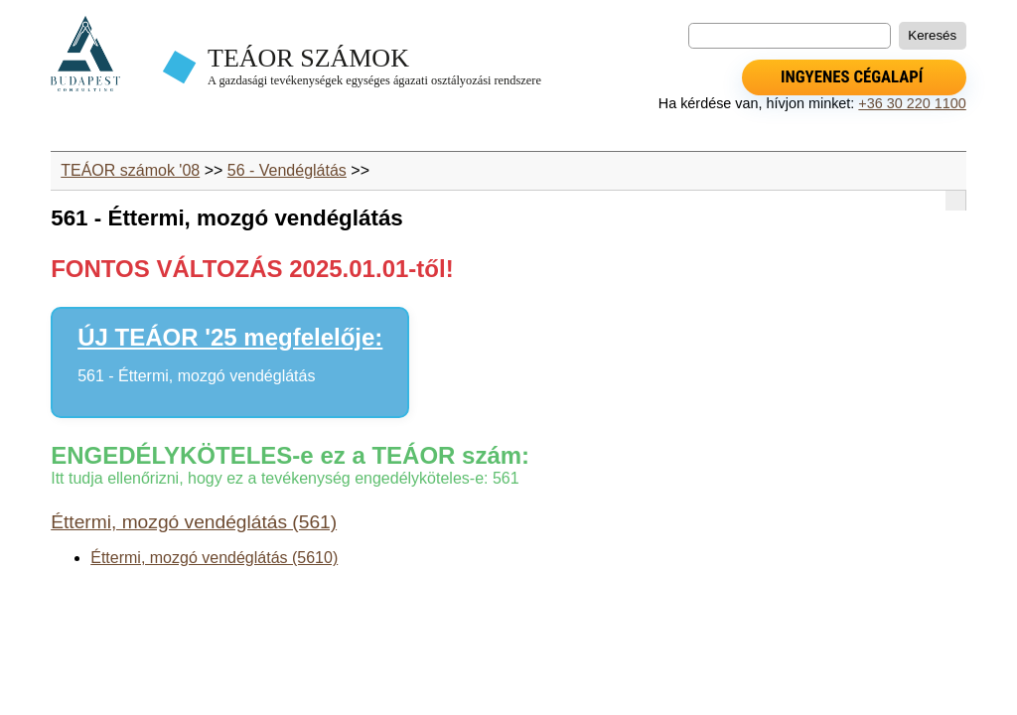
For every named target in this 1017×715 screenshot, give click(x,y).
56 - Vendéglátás (287, 170)
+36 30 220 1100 (911, 103)
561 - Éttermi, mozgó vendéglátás (196, 375)
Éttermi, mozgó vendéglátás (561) (194, 521)
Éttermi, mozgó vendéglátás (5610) (214, 557)
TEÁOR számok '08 (130, 170)
